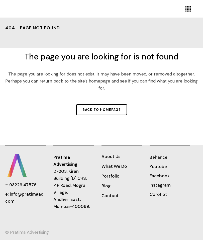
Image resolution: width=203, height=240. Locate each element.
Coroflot (158, 194)
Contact (110, 195)
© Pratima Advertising (27, 232)
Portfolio (111, 176)
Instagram (160, 185)
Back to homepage (101, 110)
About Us (111, 156)
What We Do (114, 166)
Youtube (158, 166)
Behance (158, 157)
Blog (106, 186)
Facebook (160, 176)
